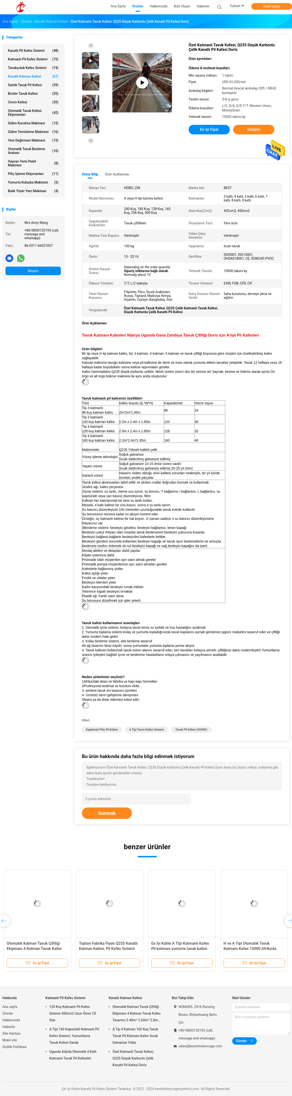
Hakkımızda (11, 1020)
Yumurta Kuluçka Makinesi (33, 182)
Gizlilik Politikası (14, 1047)
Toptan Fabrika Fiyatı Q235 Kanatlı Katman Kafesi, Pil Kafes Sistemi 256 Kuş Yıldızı (108, 948)
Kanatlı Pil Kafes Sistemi (33, 50)
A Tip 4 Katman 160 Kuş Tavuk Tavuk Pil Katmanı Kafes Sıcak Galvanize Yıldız (135, 1035)
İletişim (33, 271)
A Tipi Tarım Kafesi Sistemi (146, 729)
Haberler (8, 1027)
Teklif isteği (271, 6)
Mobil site (9, 1040)
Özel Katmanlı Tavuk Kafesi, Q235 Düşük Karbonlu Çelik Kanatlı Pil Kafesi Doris (133, 1058)
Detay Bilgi (90, 174)
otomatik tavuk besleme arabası (33, 151)
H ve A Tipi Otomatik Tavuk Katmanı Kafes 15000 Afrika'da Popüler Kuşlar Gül (250, 948)
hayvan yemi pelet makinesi (33, 163)
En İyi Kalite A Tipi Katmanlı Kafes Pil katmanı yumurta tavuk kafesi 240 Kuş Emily (180, 948)
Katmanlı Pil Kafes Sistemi (33, 59)
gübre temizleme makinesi (33, 131)
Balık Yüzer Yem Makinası (33, 191)
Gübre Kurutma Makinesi (33, 123)
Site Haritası (11, 1033)
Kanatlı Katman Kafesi (33, 76)
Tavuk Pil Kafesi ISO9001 (191, 729)
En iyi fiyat (209, 129)
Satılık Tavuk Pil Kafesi (33, 85)
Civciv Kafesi (33, 102)
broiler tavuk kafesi (33, 93)
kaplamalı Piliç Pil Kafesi (102, 729)
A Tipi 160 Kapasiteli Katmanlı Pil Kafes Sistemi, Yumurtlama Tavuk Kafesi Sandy (74, 1035)
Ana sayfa (9, 1007)
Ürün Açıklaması (117, 174)
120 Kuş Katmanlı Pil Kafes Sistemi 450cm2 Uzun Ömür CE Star (72, 1013)
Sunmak (107, 813)
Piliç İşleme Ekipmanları (33, 173)
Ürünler (7, 1013)
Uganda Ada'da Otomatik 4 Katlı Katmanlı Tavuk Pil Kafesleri (72, 1055)
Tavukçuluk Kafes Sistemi (33, 67)
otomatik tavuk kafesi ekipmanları (33, 112)
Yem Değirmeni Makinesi (33, 140)
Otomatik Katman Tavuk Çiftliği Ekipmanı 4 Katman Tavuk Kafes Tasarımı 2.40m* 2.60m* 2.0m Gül (36, 948)
